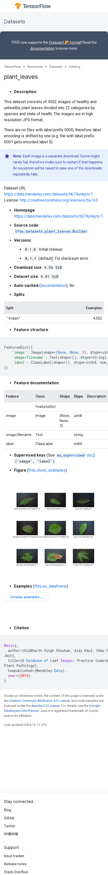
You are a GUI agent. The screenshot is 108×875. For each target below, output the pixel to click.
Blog (7, 810)
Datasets (14, 22)
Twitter (10, 826)
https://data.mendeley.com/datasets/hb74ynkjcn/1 (48, 194)
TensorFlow (12, 67)
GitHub (9, 818)
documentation (42, 48)
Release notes (15, 864)
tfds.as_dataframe (50, 586)
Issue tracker (14, 856)
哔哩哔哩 (11, 834)
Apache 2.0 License (45, 706)
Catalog (74, 67)
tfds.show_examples (47, 470)
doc (74, 455)
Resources (35, 67)
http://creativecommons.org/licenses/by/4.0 (59, 200)
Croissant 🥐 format (65, 42)
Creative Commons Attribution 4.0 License (39, 701)
